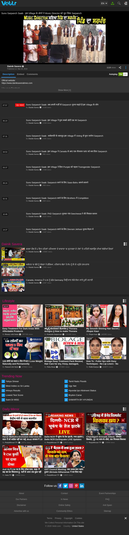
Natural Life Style (11, 367)
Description (8, 74)
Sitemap (107, 511)
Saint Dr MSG (12, 399)
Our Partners (21, 499)
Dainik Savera (14, 66)
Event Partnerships (107, 493)
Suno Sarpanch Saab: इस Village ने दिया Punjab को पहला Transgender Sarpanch (63, 167)
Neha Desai (51, 367)
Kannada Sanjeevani (54, 334)
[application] (64, 39)
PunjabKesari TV (11, 442)
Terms (49, 518)
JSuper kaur (93, 334)
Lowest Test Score (14, 395)
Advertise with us (21, 511)
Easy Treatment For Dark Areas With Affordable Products (20, 329)
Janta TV (8, 475)
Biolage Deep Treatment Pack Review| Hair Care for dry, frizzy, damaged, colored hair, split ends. (63, 364)
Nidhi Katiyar (94, 367)
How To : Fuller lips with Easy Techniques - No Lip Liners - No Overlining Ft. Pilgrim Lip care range (104, 364)
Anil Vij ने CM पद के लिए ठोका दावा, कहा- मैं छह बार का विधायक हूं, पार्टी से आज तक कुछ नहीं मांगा (21, 472)
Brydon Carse (75, 395)
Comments (32, 74)
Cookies (78, 518)
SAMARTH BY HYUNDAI (81, 399)
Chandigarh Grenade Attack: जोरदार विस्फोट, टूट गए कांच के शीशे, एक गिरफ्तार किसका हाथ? (106, 439)
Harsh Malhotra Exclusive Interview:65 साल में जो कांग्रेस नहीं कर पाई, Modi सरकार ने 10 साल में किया (22, 439)
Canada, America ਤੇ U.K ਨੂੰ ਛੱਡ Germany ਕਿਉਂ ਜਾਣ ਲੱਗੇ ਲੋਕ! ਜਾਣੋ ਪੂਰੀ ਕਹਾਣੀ (59, 280)
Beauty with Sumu (12, 334)
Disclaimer (21, 505)
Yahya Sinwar (12, 381)
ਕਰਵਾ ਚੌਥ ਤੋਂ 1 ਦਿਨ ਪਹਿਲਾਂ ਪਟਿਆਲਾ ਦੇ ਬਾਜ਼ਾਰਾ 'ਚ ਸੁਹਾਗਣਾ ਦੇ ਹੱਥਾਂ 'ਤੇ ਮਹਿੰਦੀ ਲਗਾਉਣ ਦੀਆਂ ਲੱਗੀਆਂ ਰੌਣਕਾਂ (69, 249)
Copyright (68, 518)
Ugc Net (72, 386)
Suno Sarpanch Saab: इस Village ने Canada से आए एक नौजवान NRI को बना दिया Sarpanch (66, 151)
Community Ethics (64, 511)
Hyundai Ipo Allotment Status (82, 390)
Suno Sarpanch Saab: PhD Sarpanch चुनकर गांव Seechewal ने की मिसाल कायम (61, 213)
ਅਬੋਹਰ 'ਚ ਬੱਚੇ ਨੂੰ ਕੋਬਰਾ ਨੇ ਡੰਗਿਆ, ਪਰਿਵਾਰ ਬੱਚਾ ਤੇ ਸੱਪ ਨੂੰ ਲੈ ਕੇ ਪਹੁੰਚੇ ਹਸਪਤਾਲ (57, 264)
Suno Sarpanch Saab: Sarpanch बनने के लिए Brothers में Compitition (57, 198)
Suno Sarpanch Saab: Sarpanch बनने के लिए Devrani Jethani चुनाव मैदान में (59, 229)
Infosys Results (13, 390)
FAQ (107, 499)
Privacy (58, 518)
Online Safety (64, 505)
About (21, 493)
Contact (64, 493)
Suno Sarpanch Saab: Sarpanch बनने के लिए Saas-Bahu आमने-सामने (57, 182)
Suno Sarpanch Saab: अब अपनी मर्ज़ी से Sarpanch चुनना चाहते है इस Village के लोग (62, 104)
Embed (20, 74)
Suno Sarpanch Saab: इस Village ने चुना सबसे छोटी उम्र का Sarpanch (56, 120)
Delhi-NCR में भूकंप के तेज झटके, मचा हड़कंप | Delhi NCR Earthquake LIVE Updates (64, 438)
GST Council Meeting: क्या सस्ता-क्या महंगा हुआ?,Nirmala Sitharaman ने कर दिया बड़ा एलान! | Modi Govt (63, 472)
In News (64, 499)
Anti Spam (107, 505)
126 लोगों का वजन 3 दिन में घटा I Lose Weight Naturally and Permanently (22, 362)
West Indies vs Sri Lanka (17, 386)
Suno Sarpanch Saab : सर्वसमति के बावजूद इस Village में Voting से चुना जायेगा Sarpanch (64, 136)
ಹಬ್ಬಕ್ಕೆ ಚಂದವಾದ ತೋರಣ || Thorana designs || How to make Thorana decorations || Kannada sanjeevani (61, 331)
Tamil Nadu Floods (77, 381)
